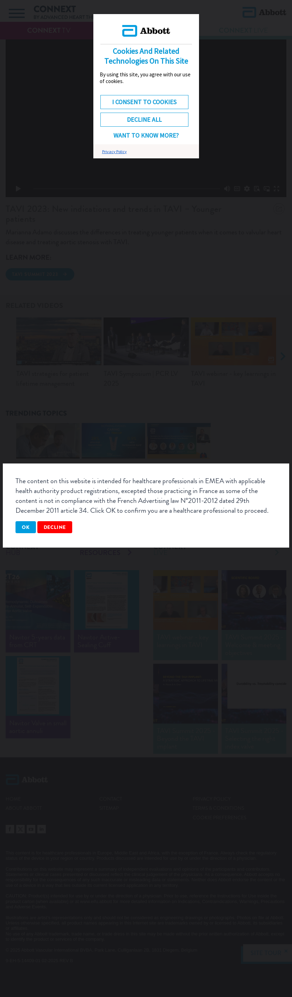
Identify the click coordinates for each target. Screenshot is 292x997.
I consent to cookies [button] (144, 102)
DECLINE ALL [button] (144, 119)
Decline (55, 527)
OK (26, 527)
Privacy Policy (114, 151)
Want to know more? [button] (146, 135)
